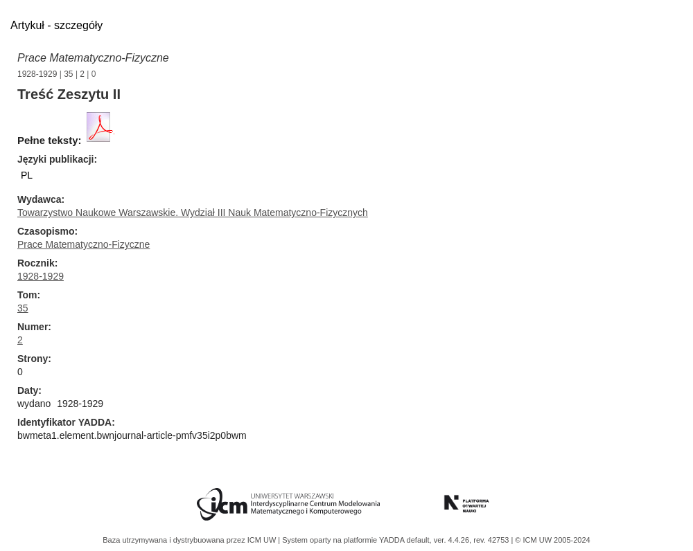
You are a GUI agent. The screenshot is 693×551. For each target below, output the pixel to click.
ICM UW (263, 540)
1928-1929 (37, 74)
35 (68, 74)
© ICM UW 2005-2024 (552, 540)
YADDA (393, 540)
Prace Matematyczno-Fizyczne (93, 58)
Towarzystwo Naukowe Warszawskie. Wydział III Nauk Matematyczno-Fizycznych (192, 212)
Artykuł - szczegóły (56, 25)
